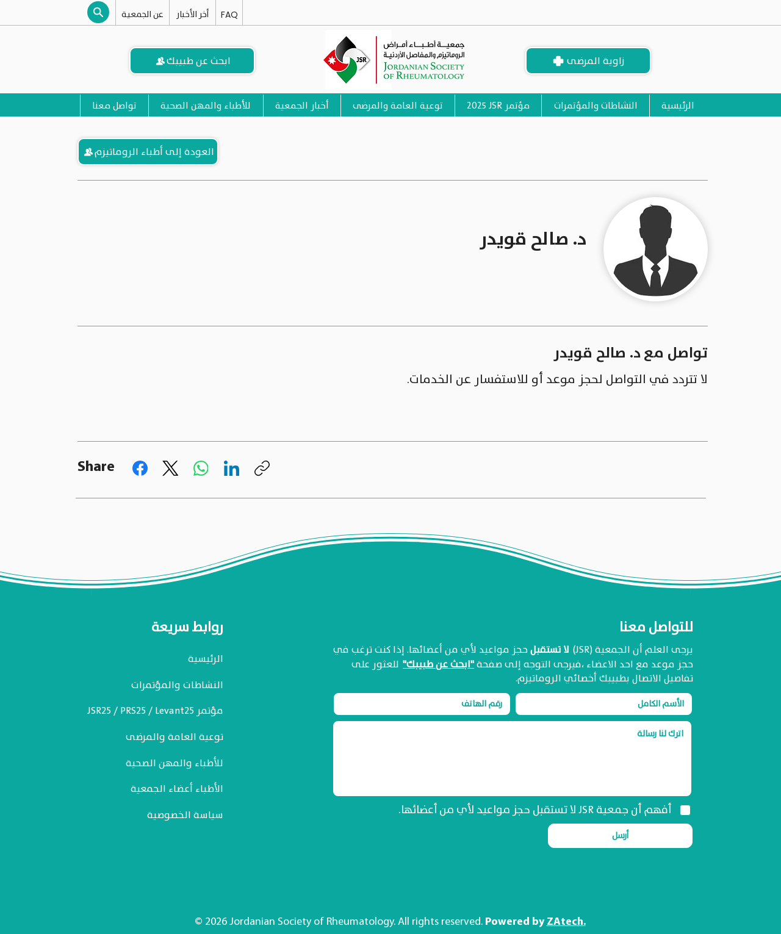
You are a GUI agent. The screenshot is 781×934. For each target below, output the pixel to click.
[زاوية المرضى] (588, 60)
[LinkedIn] (231, 468)
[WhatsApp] (201, 468)
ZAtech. (566, 922)
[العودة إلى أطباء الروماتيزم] (147, 151)
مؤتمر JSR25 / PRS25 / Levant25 (155, 711)
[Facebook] (140, 468)
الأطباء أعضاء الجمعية (177, 789)
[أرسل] (620, 836)
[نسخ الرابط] (262, 468)
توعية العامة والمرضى (174, 737)
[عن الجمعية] (142, 14)
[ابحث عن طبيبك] (192, 60)
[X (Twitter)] (170, 468)
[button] (98, 12)
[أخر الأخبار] (192, 14)
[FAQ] (229, 14)
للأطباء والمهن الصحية (174, 763)
